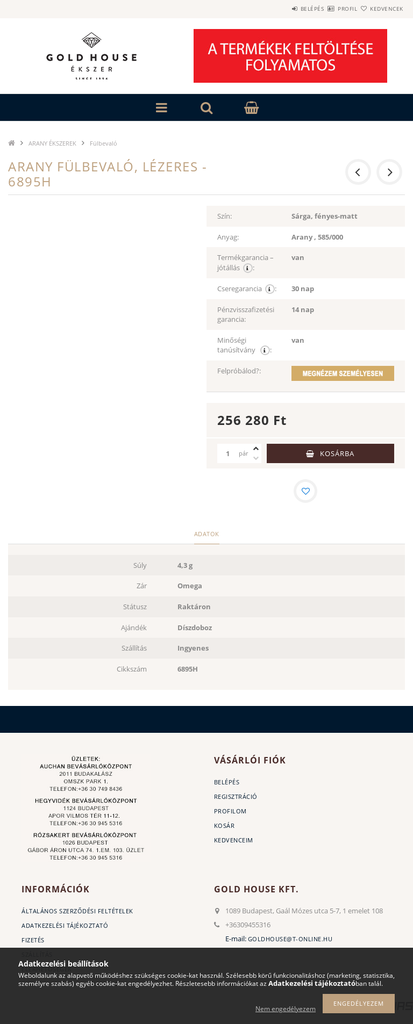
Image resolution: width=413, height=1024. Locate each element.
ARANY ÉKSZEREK (52, 143)
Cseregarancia (246, 289)
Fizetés (33, 940)
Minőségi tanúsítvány (244, 345)
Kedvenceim (233, 840)
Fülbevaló (103, 143)
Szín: (224, 216)
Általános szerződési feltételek (77, 911)
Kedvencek (380, 8)
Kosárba (337, 453)
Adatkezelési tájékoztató (65, 925)
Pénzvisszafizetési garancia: (245, 314)
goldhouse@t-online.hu (290, 939)
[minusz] (256, 458)
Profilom (230, 811)
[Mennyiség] (228, 453)
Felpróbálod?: (239, 371)
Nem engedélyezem (285, 1008)
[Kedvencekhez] (305, 491)
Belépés (281, 8)
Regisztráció (236, 796)
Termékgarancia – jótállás (245, 263)
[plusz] (256, 448)
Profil (328, 8)
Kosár (224, 825)
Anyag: (228, 237)
